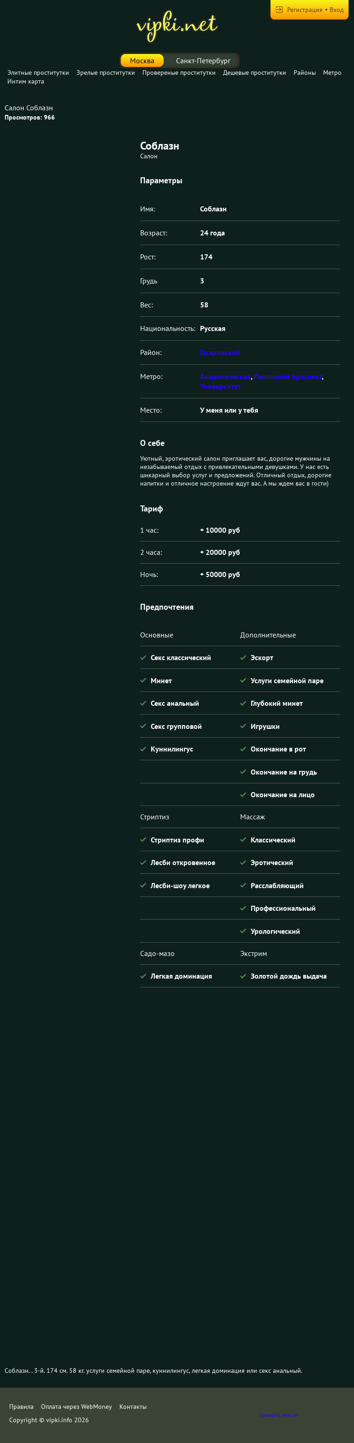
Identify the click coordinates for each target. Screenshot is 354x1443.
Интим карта (25, 81)
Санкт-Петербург (203, 60)
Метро (332, 72)
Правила (21, 1406)
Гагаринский (220, 352)
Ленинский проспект (288, 376)
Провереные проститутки (179, 72)
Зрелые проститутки (106, 72)
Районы (305, 72)
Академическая (225, 376)
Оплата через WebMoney (76, 1406)
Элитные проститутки (38, 72)
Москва (142, 60)
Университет (220, 386)
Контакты (133, 1406)
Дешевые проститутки (254, 72)
